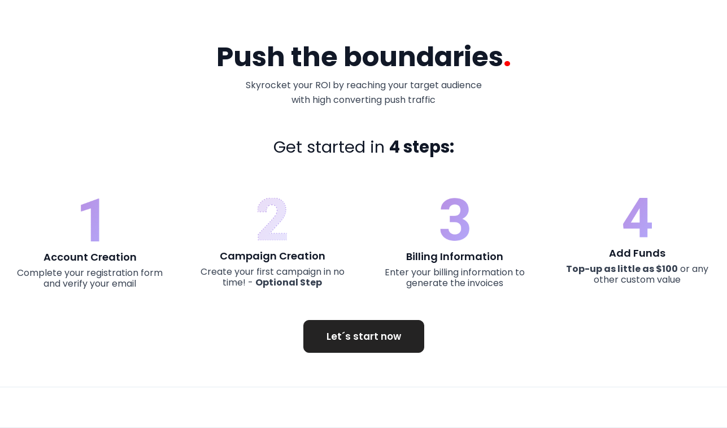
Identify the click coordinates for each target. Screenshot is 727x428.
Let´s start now (364, 336)
